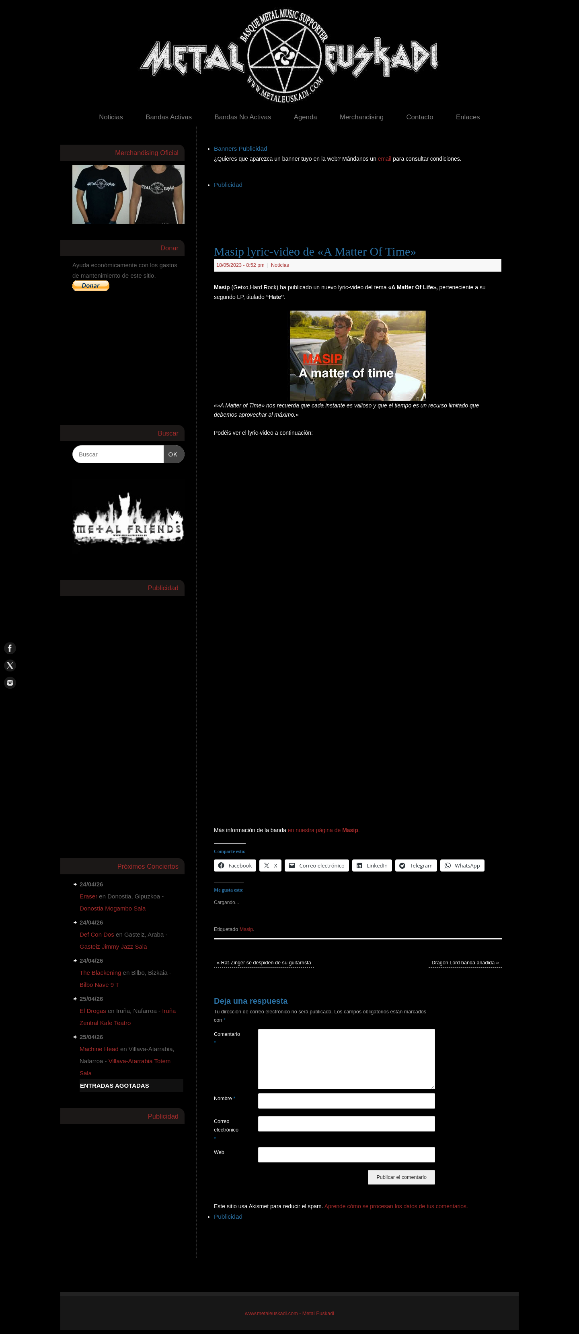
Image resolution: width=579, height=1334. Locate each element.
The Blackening (100, 972)
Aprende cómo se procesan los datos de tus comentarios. (396, 1206)
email (385, 158)
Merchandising (362, 117)
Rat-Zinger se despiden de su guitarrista (264, 963)
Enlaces (468, 117)
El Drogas (93, 1010)
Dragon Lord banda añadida (465, 963)
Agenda (305, 117)
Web (219, 1152)
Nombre (224, 1098)
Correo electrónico (225, 1130)
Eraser (88, 896)
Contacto (419, 117)
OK (171, 453)
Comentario (225, 1038)
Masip (246, 929)
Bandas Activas (169, 117)
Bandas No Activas (242, 117)
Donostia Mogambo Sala (113, 908)
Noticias (111, 117)
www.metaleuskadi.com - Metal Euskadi (289, 1313)
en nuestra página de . (324, 830)
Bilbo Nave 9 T (99, 984)
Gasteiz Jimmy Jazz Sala (113, 946)
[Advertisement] (360, 208)
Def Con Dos (97, 934)
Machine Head (99, 1049)
